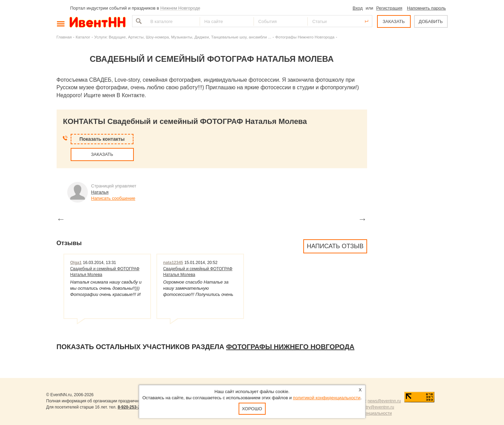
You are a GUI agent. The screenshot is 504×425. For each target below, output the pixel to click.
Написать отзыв (335, 246)
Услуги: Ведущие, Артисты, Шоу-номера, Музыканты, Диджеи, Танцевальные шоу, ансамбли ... (182, 37)
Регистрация (389, 8)
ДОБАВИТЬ (431, 21)
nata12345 (173, 262)
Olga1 (76, 262)
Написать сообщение (113, 198)
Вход (358, 8)
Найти (138, 21)
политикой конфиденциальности (327, 397)
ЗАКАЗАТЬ (394, 21)
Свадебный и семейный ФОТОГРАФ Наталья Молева (105, 271)
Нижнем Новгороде (180, 8)
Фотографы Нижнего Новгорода (305, 37)
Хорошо (252, 408)
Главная (64, 37)
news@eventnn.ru (384, 401)
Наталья (100, 192)
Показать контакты (102, 139)
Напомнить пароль (426, 8)
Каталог (83, 37)
